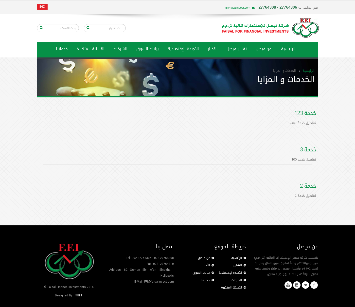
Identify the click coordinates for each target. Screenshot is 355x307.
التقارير (239, 265)
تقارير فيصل (237, 49)
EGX (42, 6)
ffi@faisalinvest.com (240, 7)
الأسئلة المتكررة (91, 49)
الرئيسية (288, 49)
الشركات (120, 49)
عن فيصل (263, 49)
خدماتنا (207, 280)
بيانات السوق (147, 49)
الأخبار (213, 49)
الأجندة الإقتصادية (183, 49)
